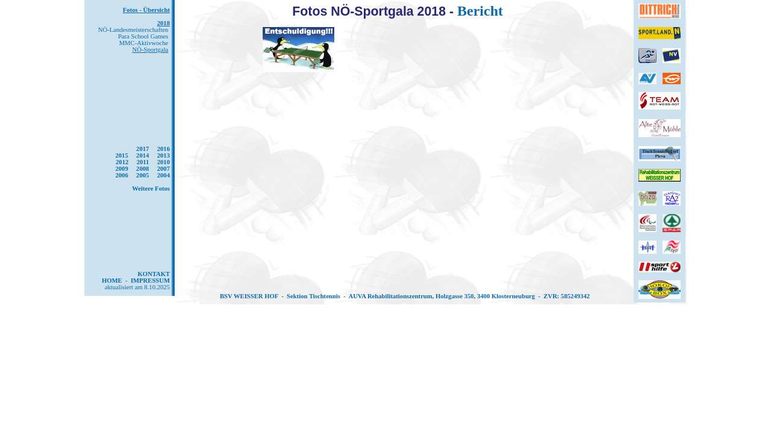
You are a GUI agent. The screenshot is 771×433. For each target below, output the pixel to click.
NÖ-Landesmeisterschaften (133, 29)
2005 (142, 175)
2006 (121, 175)
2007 (163, 168)
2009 (121, 168)
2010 (163, 162)
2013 (163, 155)
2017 (142, 149)
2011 (143, 162)
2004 (163, 175)
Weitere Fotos (151, 188)
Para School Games (143, 36)
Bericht (480, 11)
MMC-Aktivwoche (144, 43)
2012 (122, 162)
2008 (142, 168)
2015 (121, 155)
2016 (163, 149)
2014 (142, 155)
